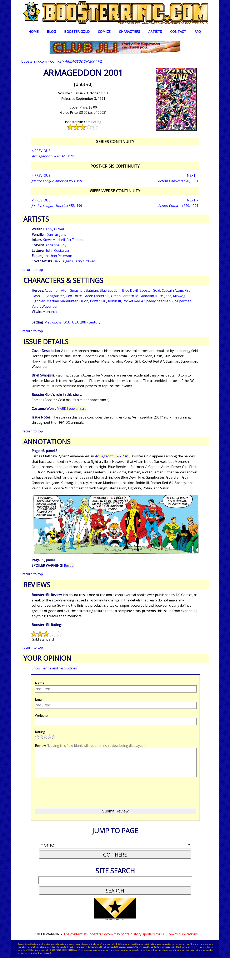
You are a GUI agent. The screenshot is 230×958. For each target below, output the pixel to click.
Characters (129, 31)
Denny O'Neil (53, 229)
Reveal (69, 565)
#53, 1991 (58, 181)
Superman (183, 301)
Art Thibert (75, 239)
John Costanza (57, 250)
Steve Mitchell (54, 239)
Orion (83, 301)
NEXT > (192, 175)
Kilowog (179, 296)
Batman (92, 290)
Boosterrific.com (34, 61)
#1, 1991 (53, 156)
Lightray (38, 301)
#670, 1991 (178, 181)
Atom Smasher (72, 290)
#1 (112, 456)
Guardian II (148, 296)
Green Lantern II (96, 296)
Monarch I (50, 311)
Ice (161, 296)
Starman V (165, 301)
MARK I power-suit (71, 408)
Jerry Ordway (85, 261)
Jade (168, 296)
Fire (187, 290)
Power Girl (98, 301)
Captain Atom (172, 290)
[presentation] (66, 791)
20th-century (90, 322)
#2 (83, 61)
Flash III (38, 296)
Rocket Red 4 (133, 301)
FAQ (198, 31)
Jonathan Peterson (57, 255)
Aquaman (52, 290)
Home (34, 31)
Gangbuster (54, 296)
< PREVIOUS (41, 150)
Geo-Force (74, 296)
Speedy (150, 301)
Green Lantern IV (124, 296)
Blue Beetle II (110, 290)
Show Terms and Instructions (55, 668)
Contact (178, 31)
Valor (36, 306)
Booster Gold (77, 31)
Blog (51, 31)
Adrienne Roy (55, 245)
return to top (32, 269)
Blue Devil (130, 290)
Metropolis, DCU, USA (61, 322)
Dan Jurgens (56, 234)
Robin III (114, 301)
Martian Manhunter (62, 301)
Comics (104, 31)
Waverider (50, 306)
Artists (155, 31)
